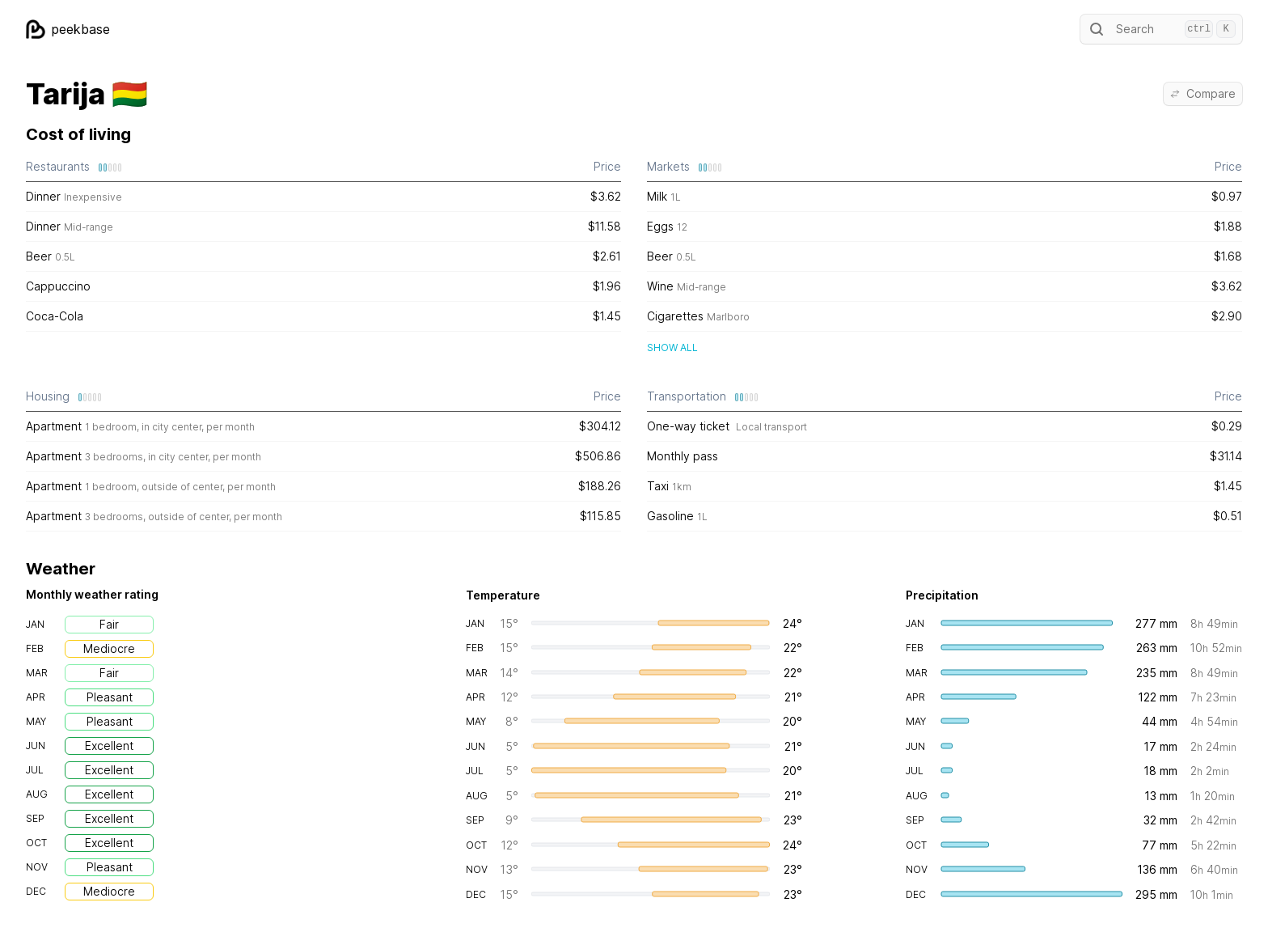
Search (1161, 29)
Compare (1203, 93)
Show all (672, 347)
